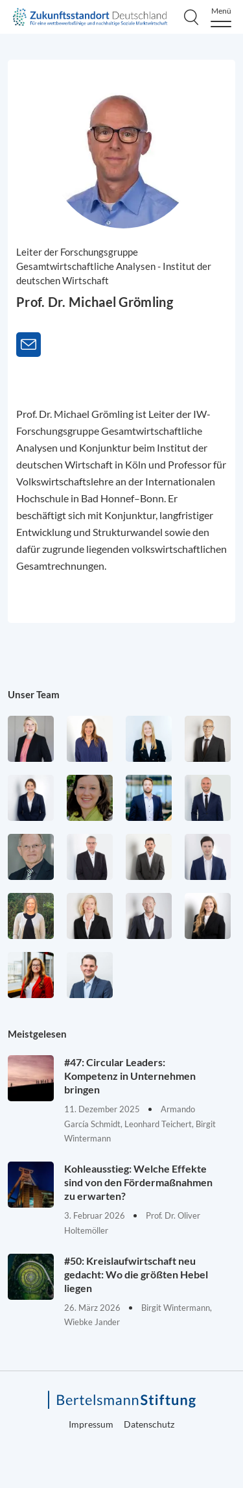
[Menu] (221, 17)
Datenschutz (149, 1424)
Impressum (91, 1424)
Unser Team (34, 694)
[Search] (191, 17)
